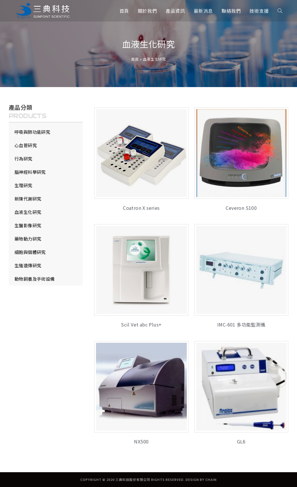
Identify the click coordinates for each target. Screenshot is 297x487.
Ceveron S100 (241, 207)
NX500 (141, 441)
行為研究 (23, 159)
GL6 (241, 441)
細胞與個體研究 (30, 252)
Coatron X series (141, 207)
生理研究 (23, 185)
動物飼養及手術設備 (35, 279)
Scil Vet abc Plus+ (141, 324)
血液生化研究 (28, 212)
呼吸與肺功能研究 (32, 132)
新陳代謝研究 (28, 199)
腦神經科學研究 (30, 172)
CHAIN (211, 479)
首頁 (135, 59)
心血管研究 (26, 145)
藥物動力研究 (28, 239)
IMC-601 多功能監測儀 (241, 324)
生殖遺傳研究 (28, 265)
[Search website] (280, 10)
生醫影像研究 (28, 225)
